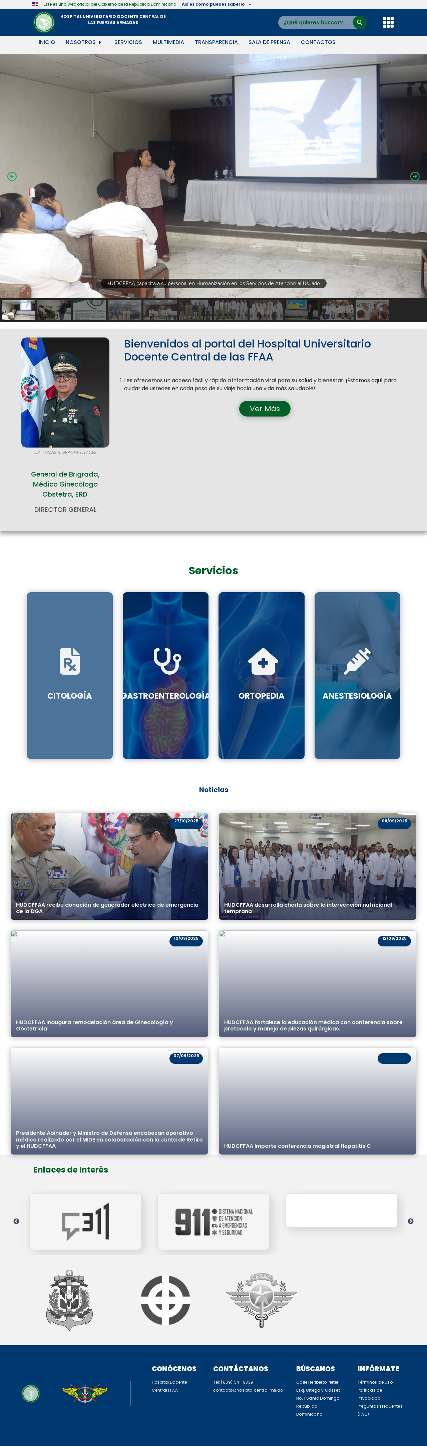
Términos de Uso (368, 1360)
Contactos (318, 42)
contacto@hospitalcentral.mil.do (235, 1368)
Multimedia (168, 42)
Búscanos (303, 1346)
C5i (220, 1426)
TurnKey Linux (247, 1443)
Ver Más (265, 409)
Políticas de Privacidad (375, 1368)
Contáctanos (227, 1346)
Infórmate (372, 1346)
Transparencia (216, 42)
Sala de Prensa (269, 42)
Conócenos (154, 1346)
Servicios (128, 42)
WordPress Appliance (188, 1443)
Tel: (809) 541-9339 (220, 1360)
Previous (16, 1210)
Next (410, 1210)
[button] (213, 176)
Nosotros (83, 42)
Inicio (47, 42)
